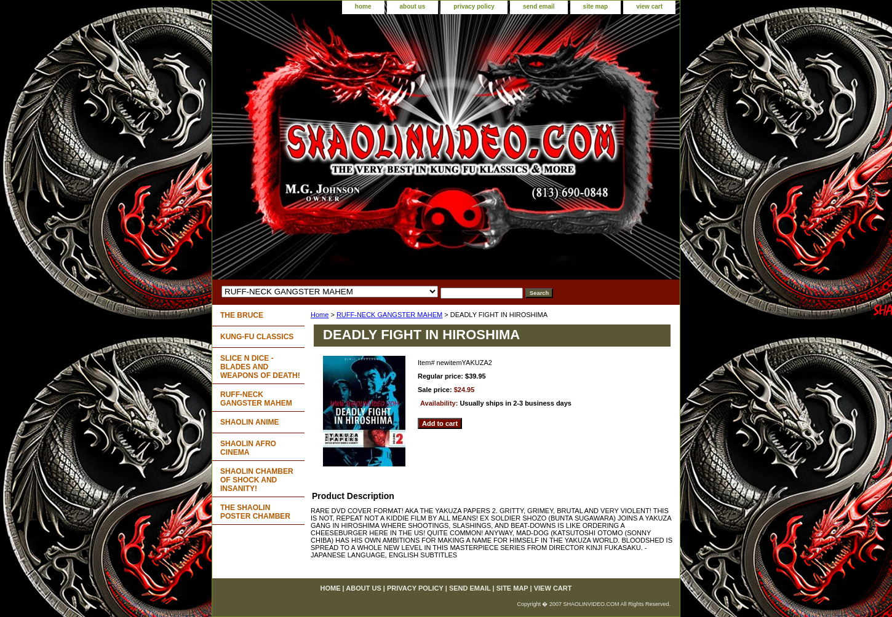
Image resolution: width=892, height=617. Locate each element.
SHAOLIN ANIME (249, 422)
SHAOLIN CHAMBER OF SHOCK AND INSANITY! (256, 480)
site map (595, 6)
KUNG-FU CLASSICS (256, 336)
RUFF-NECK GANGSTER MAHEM (389, 314)
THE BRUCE (241, 315)
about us (413, 6)
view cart (649, 6)
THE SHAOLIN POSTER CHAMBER (255, 512)
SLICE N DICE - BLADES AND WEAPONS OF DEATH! (260, 367)
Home (320, 314)
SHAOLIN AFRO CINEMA (248, 448)
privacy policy (474, 6)
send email (539, 6)
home (363, 6)
